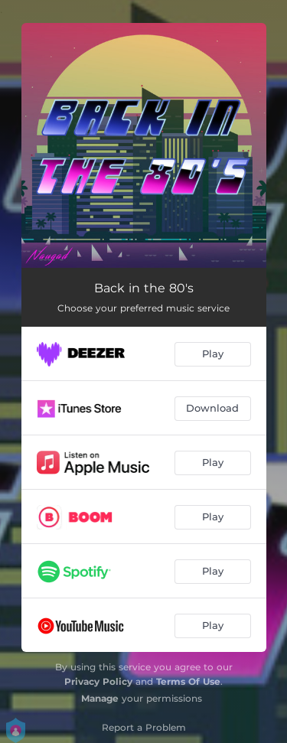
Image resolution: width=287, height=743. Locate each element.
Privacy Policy (98, 681)
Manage (100, 698)
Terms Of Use (188, 681)
